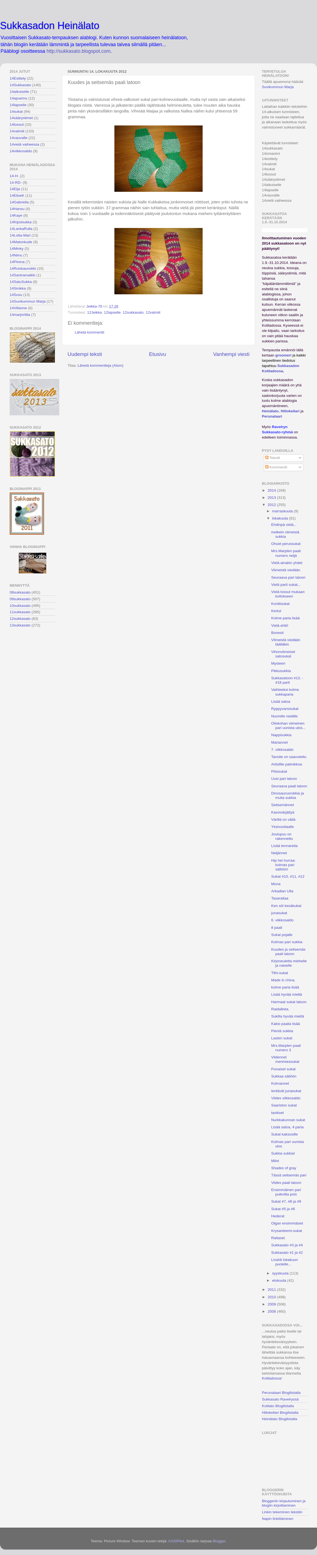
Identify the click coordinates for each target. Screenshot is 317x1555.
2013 (272, 497)
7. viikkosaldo (282, 750)
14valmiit (17, 131)
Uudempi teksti (85, 354)
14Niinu (16, 255)
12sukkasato (133, 312)
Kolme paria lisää (285, 618)
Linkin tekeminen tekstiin (282, 1512)
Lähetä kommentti (89, 332)
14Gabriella (19, 202)
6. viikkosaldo (282, 920)
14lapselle (18, 105)
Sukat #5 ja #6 (283, 1209)
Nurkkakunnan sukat (288, 1120)
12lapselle (112, 312)
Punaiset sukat (283, 1069)
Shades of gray (283, 1168)
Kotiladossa (271, 1378)
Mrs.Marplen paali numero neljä (286, 553)
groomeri (283, 355)
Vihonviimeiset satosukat (283, 654)
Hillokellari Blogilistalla (280, 1412)
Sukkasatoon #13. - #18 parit (287, 680)
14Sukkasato (20, 85)
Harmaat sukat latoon (289, 1002)
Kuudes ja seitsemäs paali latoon (288, 951)
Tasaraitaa (279, 898)
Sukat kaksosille (284, 1134)
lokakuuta (280, 518)
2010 (272, 1297)
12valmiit (153, 312)
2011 (272, 1289)
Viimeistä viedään (285, 570)
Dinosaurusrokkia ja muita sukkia (287, 795)
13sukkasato (20, 625)
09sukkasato (20, 599)
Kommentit (276, 467)
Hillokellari (290, 411)
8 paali (276, 927)
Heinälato (270, 411)
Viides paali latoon (286, 1183)
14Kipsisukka (21, 222)
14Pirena (17, 262)
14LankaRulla (21, 229)
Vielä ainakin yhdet (286, 563)
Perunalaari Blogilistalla (281, 1393)
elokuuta (279, 1280)
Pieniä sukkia (282, 1031)
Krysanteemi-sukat (286, 1231)
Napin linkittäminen (277, 1519)
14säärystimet (21, 118)
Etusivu (157, 354)
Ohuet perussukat (286, 544)
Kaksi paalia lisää (285, 1024)
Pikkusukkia (281, 671)
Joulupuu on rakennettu (282, 836)
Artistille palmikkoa (286, 764)
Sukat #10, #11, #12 (288, 876)
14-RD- (16, 182)
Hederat (277, 1216)
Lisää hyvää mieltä (286, 994)
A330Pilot (176, 1541)
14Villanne (18, 308)
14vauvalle (19, 138)
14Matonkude (21, 242)
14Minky (16, 249)
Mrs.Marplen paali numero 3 (286, 1047)
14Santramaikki (22, 275)
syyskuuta (281, 1273)
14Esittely (18, 78)
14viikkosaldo (21, 151)
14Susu (16, 295)
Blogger (219, 1541)
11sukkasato (20, 612)
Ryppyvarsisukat (285, 709)
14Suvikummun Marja (28, 301)
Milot (275, 1161)
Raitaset (278, 1238)
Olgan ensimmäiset (287, 1223)
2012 (272, 505)
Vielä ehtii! (279, 625)
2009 (272, 1304)
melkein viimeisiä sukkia (285, 534)
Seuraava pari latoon (288, 577)
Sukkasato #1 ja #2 (287, 1252)
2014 (272, 490)
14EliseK (17, 195)
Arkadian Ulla (282, 891)
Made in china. (283, 980)
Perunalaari (272, 416)
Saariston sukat (284, 1105)
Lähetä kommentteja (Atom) (100, 365)
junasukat (279, 913)
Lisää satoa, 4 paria (287, 1127)
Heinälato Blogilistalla (279, 1419)
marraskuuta (283, 511)
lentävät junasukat (286, 1091)
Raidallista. (280, 1009)
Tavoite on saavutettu (289, 757)
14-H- (14, 176)
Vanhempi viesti (231, 354)
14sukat (16, 111)
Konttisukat (280, 604)
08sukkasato (20, 592)
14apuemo (18, 98)
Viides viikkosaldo (285, 1098)
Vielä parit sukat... (286, 585)
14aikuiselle (19, 92)
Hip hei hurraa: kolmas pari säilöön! (283, 864)
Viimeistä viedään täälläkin (285, 642)
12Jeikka (94, 312)
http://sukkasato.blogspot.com (79, 51)
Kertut (276, 611)
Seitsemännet (282, 805)
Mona (276, 884)
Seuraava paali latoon (289, 786)
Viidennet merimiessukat (285, 1059)
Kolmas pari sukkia (286, 942)
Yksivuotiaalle (282, 827)
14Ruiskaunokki (23, 268)
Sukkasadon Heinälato (49, 25)
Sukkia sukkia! (283, 1153)
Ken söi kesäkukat (286, 906)
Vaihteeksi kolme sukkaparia (285, 692)
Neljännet (279, 853)
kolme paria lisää (285, 987)
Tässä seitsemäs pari (289, 1175)
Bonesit (277, 633)
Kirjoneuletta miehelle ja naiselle (289, 963)
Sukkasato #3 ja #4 (287, 1245)
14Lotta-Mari (20, 235)
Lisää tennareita (284, 846)
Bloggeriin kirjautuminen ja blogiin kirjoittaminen (283, 1503)
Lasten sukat (281, 1038)
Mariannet (279, 742)
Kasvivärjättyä (282, 812)
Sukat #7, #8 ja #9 (286, 1201)
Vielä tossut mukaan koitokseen (288, 594)
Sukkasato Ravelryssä (280, 1399)
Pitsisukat (279, 771)
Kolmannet (280, 1083)
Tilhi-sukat (279, 973)
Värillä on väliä (283, 819)
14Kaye (16, 215)
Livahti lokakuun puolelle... (284, 1262)
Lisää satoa (280, 701)
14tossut (17, 124)
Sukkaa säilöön (284, 1076)
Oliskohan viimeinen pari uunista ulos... (288, 725)
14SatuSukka (21, 282)
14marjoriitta (20, 315)
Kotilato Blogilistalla (278, 1406)
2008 (272, 1311)
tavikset (277, 1113)
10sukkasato (20, 606)
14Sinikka (18, 288)
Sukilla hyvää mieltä (287, 1016)
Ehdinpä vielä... (284, 525)
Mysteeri (278, 663)
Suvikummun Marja (278, 87)
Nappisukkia (281, 735)
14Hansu (17, 209)
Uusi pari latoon (284, 779)
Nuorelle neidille (284, 716)
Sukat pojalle (281, 935)
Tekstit (272, 458)
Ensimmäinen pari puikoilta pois (286, 1192)
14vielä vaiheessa (24, 144)
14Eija (15, 189)
